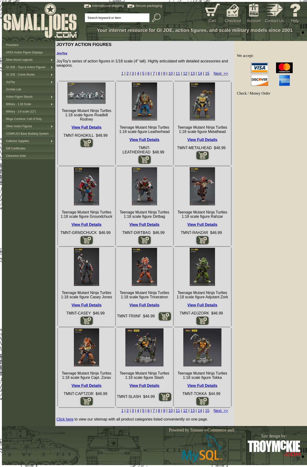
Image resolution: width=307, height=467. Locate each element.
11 (178, 73)
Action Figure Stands (19, 96)
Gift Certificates (16, 148)
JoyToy (10, 82)
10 (170, 73)
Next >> (221, 73)
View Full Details (87, 127)
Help (295, 21)
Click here (64, 419)
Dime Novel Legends (19, 59)
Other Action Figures (19, 126)
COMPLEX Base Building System (27, 133)
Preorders (12, 45)
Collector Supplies (17, 141)
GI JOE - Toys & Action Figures (25, 67)
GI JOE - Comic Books (20, 74)
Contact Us (274, 21)
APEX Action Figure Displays (24, 52)
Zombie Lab (13, 89)
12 (185, 73)
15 (207, 73)
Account (254, 21)
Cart (212, 21)
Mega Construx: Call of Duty (24, 119)
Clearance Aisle (16, 155)
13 (192, 73)
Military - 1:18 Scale (18, 104)
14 (200, 73)
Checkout (233, 21)
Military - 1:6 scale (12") (21, 111)
